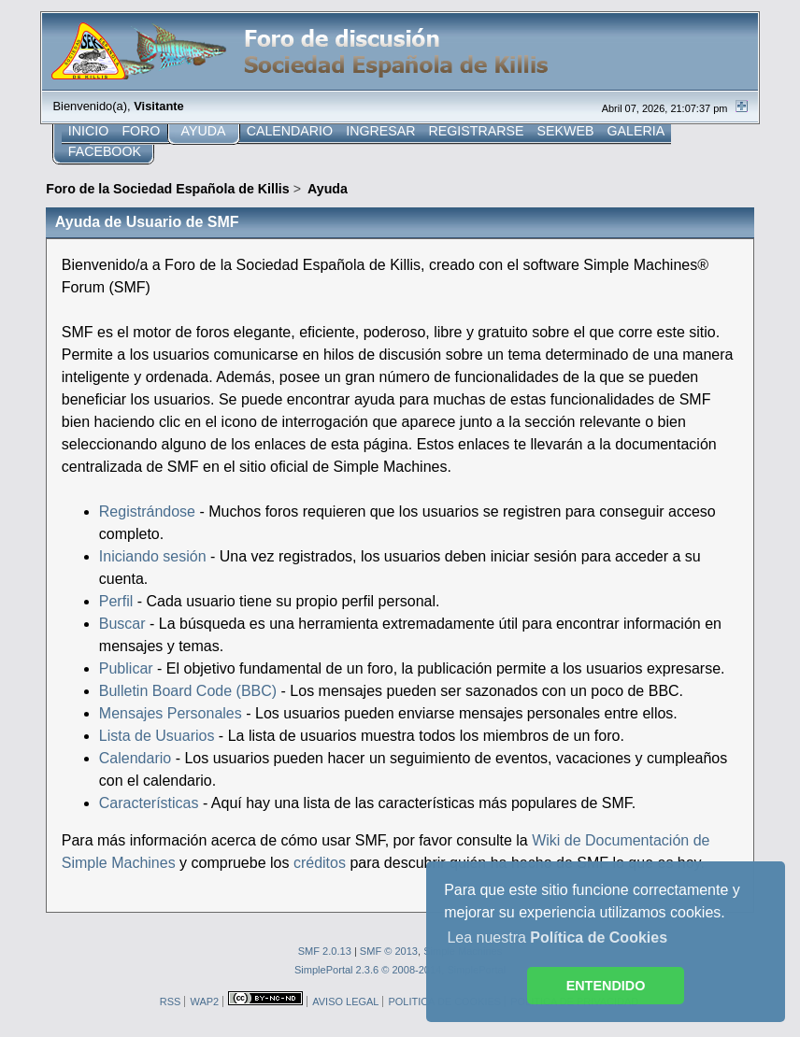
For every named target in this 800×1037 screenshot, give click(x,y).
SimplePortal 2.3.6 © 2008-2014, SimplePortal (400, 969)
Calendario (135, 758)
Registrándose (147, 511)
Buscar (122, 624)
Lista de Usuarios (157, 736)
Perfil (116, 601)
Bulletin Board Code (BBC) (190, 691)
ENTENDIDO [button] (606, 985)
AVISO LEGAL (345, 1001)
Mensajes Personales (170, 713)
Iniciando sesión (153, 556)
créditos (319, 863)
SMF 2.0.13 (324, 951)
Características (149, 803)
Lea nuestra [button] (557, 937)
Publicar (126, 668)
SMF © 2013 (389, 951)
